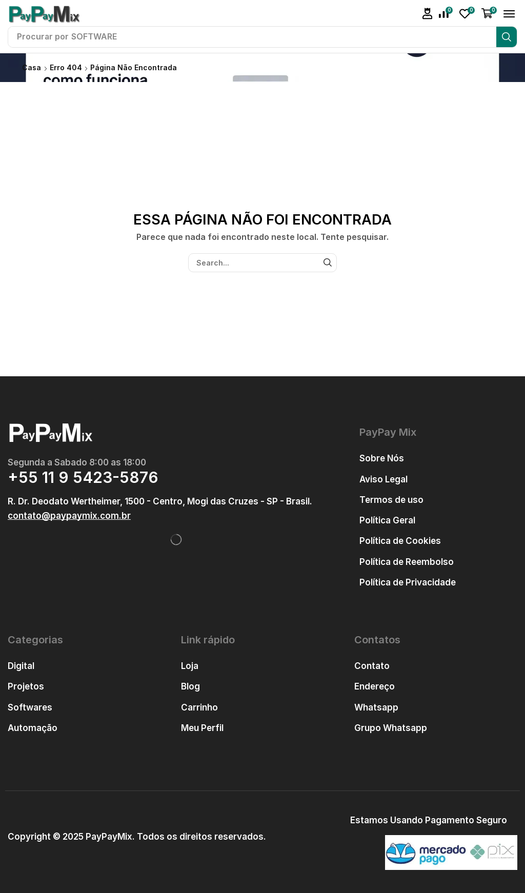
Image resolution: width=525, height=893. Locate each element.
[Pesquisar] (506, 37)
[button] (427, 13)
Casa (31, 67)
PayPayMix (109, 836)
